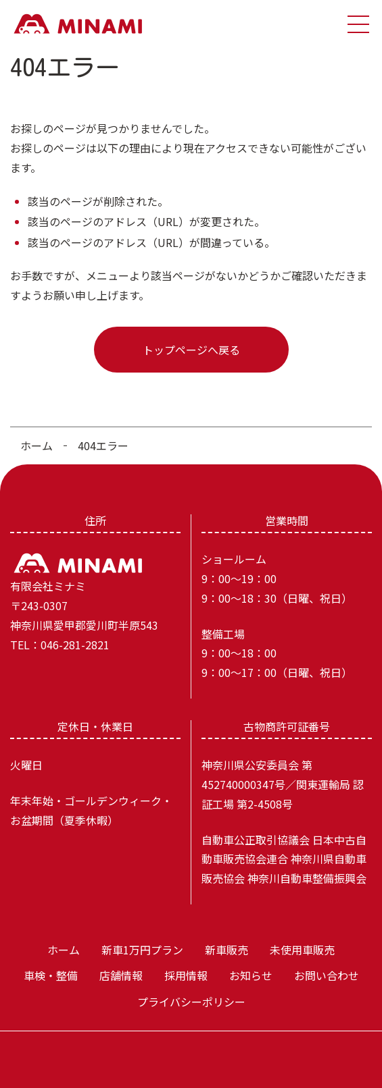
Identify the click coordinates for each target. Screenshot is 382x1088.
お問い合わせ (326, 975)
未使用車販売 (302, 950)
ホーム (36, 445)
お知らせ (250, 975)
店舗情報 (121, 975)
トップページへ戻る (191, 350)
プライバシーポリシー (191, 1002)
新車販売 (226, 950)
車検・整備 (51, 975)
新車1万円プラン (142, 950)
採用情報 (186, 975)
